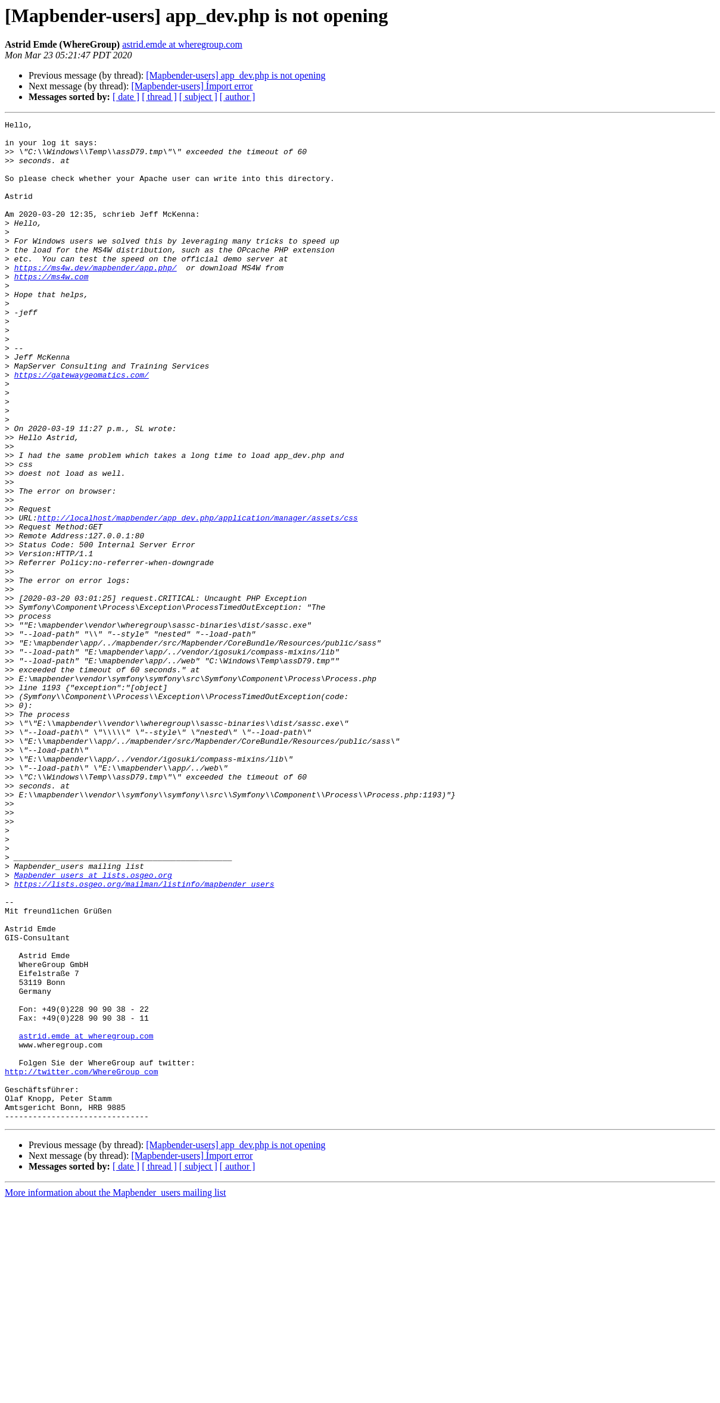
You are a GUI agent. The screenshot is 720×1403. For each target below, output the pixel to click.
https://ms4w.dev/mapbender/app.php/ (95, 297)
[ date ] (126, 97)
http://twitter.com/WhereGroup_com (81, 1262)
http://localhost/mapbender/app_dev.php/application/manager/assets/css (198, 598)
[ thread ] (159, 97)
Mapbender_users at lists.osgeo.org (93, 1026)
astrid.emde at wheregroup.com (182, 44)
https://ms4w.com (51, 308)
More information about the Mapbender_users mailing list (115, 1393)
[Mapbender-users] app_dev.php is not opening (235, 75)
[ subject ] (198, 97)
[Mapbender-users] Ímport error (192, 86)
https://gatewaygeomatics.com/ (81, 426)
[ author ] (237, 97)
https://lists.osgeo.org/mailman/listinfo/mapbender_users (144, 1037)
